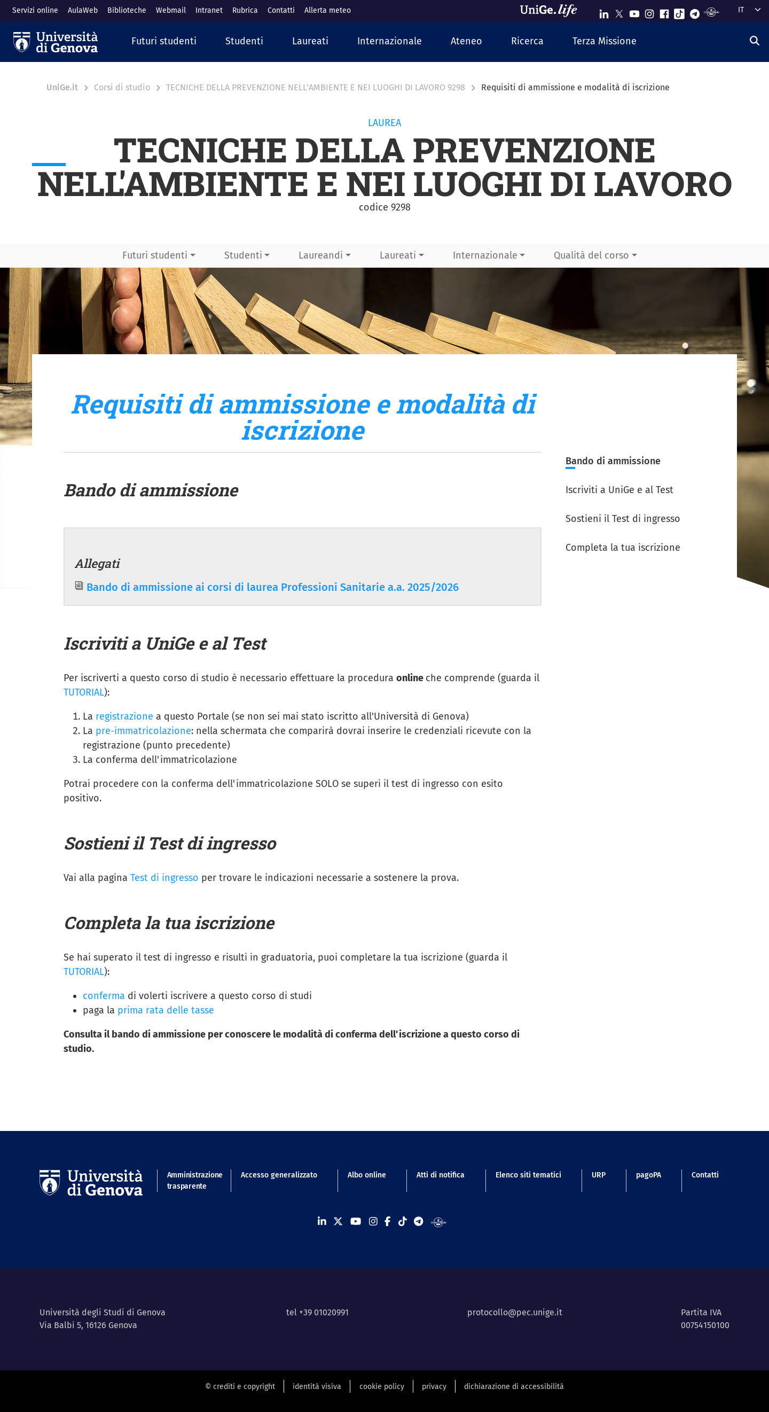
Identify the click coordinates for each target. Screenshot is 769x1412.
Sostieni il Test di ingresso (623, 519)
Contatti (281, 10)
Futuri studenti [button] (154, 255)
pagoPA (648, 1175)
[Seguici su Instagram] (649, 11)
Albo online (367, 1175)
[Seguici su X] (619, 11)
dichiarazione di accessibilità (514, 1386)
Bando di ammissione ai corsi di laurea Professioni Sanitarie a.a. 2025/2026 (273, 587)
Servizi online (35, 10)
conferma (104, 996)
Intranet (209, 10)
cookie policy (381, 1386)
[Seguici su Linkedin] (604, 11)
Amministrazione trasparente (188, 1181)
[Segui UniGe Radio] (711, 11)
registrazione (123, 716)
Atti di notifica (441, 1175)
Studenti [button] (243, 255)
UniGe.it (62, 87)
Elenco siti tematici (528, 1175)
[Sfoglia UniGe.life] (552, 10)
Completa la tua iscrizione (623, 547)
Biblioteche (126, 10)
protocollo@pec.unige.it (514, 1312)
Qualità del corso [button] (591, 255)
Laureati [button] (398, 255)
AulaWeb (83, 10)
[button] (164, 42)
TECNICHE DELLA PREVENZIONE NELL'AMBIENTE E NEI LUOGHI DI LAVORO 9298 (315, 87)
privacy (434, 1386)
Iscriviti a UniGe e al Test (619, 490)
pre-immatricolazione (143, 731)
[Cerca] (754, 40)
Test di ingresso (164, 878)
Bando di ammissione (613, 461)
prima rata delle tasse (165, 1010)
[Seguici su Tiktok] (679, 11)
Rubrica (245, 10)
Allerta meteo (327, 10)
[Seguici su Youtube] (634, 11)
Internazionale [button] (485, 255)
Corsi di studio (122, 87)
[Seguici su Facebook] (664, 11)
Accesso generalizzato (279, 1175)
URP (599, 1175)
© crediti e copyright (240, 1386)
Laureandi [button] (321, 255)
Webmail (171, 10)
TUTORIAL (84, 692)
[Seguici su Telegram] (695, 11)
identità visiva (317, 1386)
